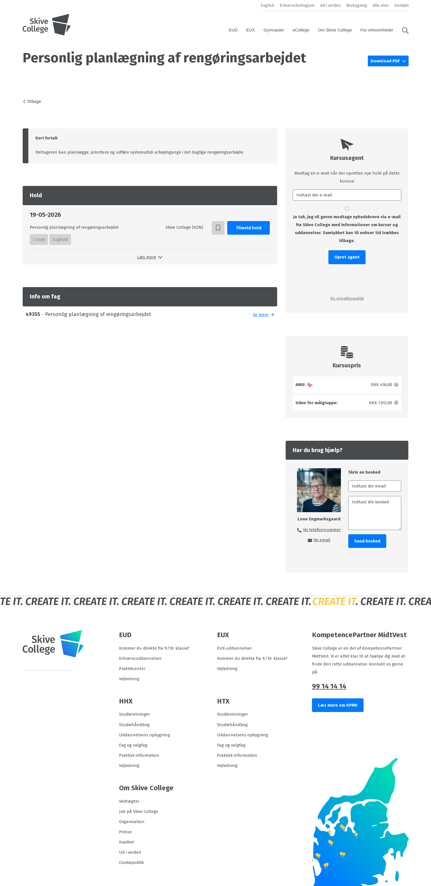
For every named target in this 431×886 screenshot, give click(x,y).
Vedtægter (129, 801)
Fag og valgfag (133, 745)
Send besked (367, 541)
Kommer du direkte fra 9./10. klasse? (154, 648)
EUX (250, 29)
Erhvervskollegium (297, 5)
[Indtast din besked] (374, 513)
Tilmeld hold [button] (248, 227)
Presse (125, 831)
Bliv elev (381, 5)
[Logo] (47, 24)
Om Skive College (335, 29)
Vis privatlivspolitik (347, 298)
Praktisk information (139, 755)
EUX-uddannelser (234, 648)
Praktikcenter (132, 668)
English (267, 5)
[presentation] (347, 279)
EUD (233, 29)
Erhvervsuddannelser (140, 658)
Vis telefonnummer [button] (322, 529)
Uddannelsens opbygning (144, 734)
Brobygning (356, 5)
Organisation (132, 821)
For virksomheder (377, 29)
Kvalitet (126, 842)
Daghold (60, 239)
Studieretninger (134, 714)
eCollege (301, 29)
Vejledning (129, 678)
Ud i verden (330, 5)
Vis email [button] (321, 539)
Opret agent (347, 257)
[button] (403, 30)
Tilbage (34, 101)
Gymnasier (274, 29)
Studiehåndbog (134, 724)
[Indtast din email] (374, 486)
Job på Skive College (138, 811)
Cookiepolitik (131, 862)
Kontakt (401, 5)
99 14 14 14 (329, 686)
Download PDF (386, 60)
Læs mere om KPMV (338, 705)
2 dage (39, 239)
